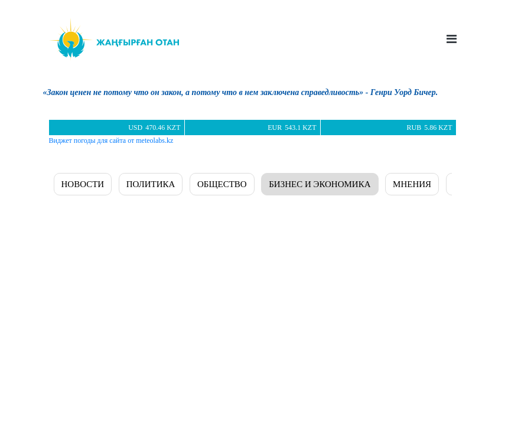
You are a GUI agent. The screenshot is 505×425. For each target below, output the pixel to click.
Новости (83, 184)
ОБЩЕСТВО (222, 184)
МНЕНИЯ (412, 184)
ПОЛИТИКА (150, 184)
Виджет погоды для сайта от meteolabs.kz (111, 140)
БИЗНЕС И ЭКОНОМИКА (319, 184)
